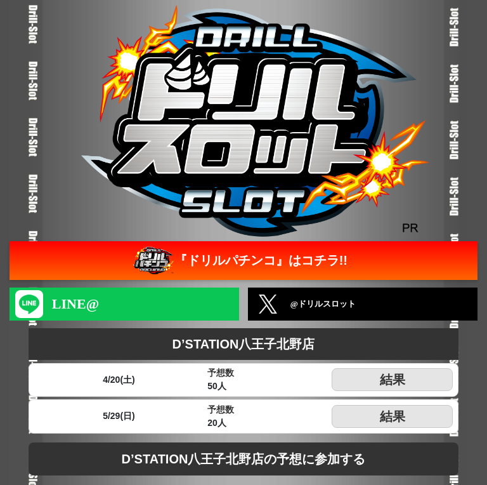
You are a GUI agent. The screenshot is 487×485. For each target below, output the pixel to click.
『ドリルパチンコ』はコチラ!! (238, 260)
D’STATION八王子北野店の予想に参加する (244, 459)
